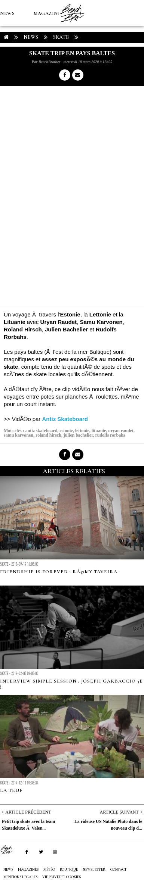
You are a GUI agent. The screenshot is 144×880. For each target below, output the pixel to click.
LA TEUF (11, 790)
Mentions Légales (20, 877)
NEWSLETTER (94, 869)
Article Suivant (119, 812)
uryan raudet (121, 430)
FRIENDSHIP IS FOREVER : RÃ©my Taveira (58, 572)
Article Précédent (28, 812)
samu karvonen (18, 435)
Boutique (41, 66)
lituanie (99, 430)
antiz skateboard (41, 430)
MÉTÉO (9, 66)
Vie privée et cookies (61, 877)
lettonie (82, 430)
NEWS (7, 13)
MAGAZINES (48, 13)
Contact (118, 869)
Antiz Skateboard (65, 419)
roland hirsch (48, 435)
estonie (66, 430)
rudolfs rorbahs (110, 435)
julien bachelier (78, 435)
